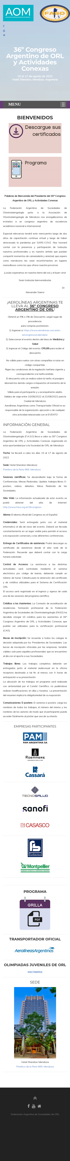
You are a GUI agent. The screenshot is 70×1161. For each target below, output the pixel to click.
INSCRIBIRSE (35, 972)
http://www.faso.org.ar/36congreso (22, 507)
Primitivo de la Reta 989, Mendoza (22, 469)
